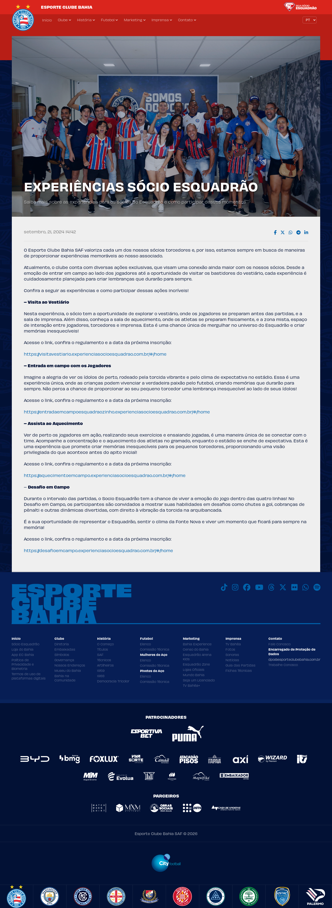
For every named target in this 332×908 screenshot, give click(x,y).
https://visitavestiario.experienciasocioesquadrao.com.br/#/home (95, 353)
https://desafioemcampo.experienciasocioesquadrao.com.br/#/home (98, 550)
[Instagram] (235, 587)
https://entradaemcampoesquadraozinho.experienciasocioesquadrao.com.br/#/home (117, 411)
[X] (282, 587)
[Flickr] (294, 587)
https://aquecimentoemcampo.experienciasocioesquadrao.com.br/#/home (105, 475)
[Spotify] (316, 587)
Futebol (107, 20)
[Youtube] (259, 587)
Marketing (133, 20)
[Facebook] (246, 587)
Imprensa (160, 20)
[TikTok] (224, 587)
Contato (185, 20)
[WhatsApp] (305, 587)
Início (47, 20)
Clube (63, 20)
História (84, 20)
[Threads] (271, 587)
